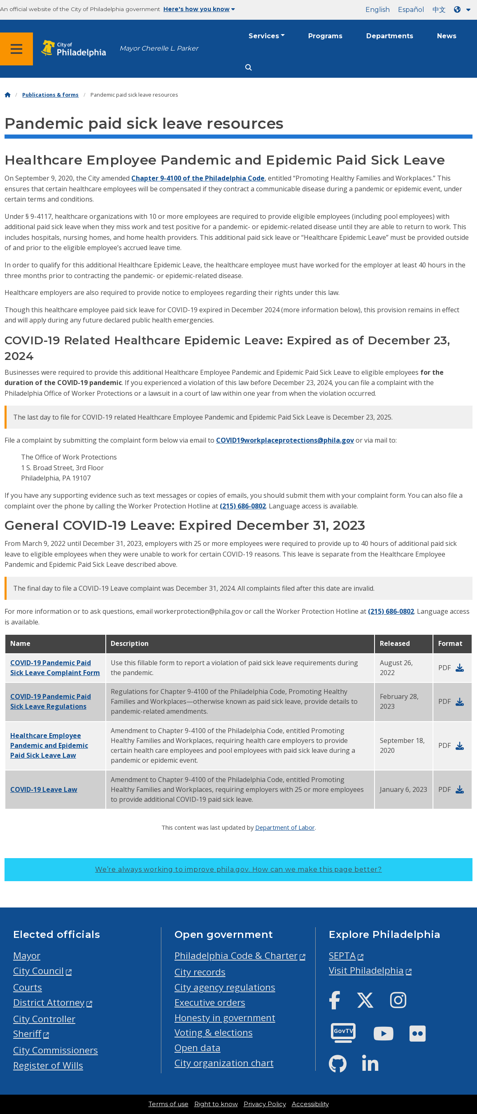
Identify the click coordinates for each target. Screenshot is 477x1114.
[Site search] (248, 68)
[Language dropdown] (464, 9)
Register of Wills (48, 1065)
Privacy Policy (265, 1104)
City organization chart (224, 1062)
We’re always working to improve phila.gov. (238, 869)
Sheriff (27, 1033)
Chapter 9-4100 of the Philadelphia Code (198, 178)
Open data (198, 1047)
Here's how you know (199, 9)
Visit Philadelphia (366, 970)
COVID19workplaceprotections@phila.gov (285, 440)
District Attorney (48, 1002)
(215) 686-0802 (243, 506)
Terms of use (168, 1104)
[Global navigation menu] (16, 48)
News (446, 36)
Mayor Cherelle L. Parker (158, 48)
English (377, 10)
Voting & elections (214, 1032)
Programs (325, 36)
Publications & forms (50, 94)
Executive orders (210, 1002)
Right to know (216, 1104)
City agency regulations (225, 987)
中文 (439, 10)
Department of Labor (285, 827)
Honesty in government (225, 1017)
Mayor (26, 955)
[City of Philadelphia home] (76, 49)
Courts (27, 987)
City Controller (44, 1018)
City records (200, 971)
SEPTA (342, 955)
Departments (389, 36)
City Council (38, 970)
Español (411, 10)
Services (264, 36)
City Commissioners (55, 1050)
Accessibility (310, 1104)
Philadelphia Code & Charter (236, 955)
